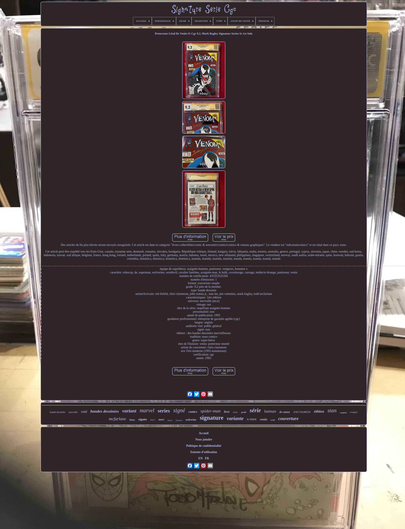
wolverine (190, 419)
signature (211, 417)
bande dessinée (57, 412)
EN (200, 458)
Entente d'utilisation (203, 452)
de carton (284, 412)
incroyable (302, 412)
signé (179, 410)
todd (84, 411)
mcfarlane (117, 419)
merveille (73, 412)
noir (152, 420)
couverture (288, 418)
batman (270, 411)
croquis (353, 412)
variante (235, 418)
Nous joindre (203, 439)
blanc (132, 420)
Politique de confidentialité (203, 445)
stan (332, 410)
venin (263, 419)
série (255, 410)
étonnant (179, 420)
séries (235, 412)
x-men (251, 419)
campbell (343, 413)
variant (129, 410)
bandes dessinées (105, 411)
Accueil (204, 433)
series (164, 410)
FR (207, 458)
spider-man (211, 411)
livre (227, 411)
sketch (169, 420)
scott (273, 420)
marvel (147, 410)
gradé (243, 412)
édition (319, 411)
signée (142, 419)
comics (192, 411)
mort (161, 419)
